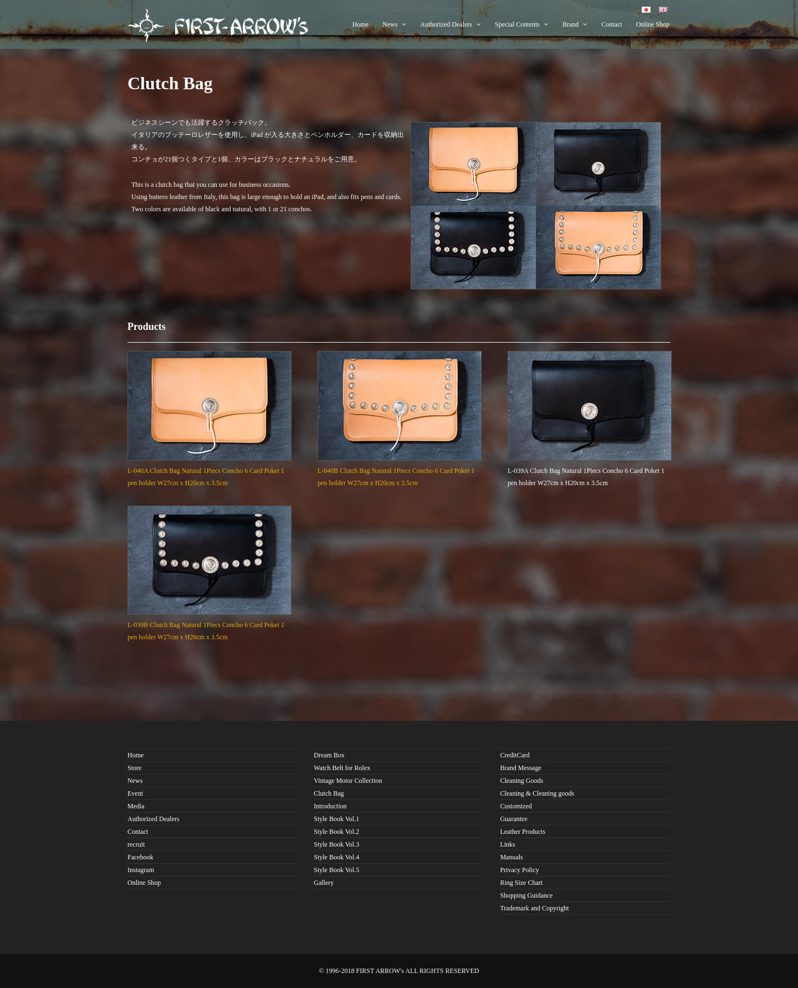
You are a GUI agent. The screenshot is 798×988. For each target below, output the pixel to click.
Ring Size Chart (521, 883)
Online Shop (652, 24)
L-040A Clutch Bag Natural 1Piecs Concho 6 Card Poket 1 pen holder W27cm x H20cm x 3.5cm (209, 471)
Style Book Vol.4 (336, 857)
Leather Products (522, 832)
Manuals (511, 857)
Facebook (140, 857)
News (394, 24)
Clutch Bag (329, 793)
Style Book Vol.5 (336, 870)
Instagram (140, 870)
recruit (136, 844)
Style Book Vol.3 (336, 844)
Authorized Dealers (450, 24)
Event (135, 793)
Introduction (330, 806)
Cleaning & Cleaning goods (537, 793)
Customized (515, 806)
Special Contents (522, 24)
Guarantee (513, 819)
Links (507, 844)
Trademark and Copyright (534, 908)
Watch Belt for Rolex (342, 768)
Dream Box (329, 755)
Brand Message (520, 768)
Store (134, 768)
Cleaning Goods (521, 781)
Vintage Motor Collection (348, 781)
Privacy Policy (519, 870)
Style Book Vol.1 (336, 819)
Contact (611, 24)
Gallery (324, 883)
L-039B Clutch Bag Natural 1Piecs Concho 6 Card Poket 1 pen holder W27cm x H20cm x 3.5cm (209, 625)
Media (136, 806)
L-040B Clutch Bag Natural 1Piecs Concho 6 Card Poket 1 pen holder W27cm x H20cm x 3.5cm (400, 471)
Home (360, 24)
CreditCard (514, 755)
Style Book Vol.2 (336, 832)
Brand (574, 24)
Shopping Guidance (526, 895)
